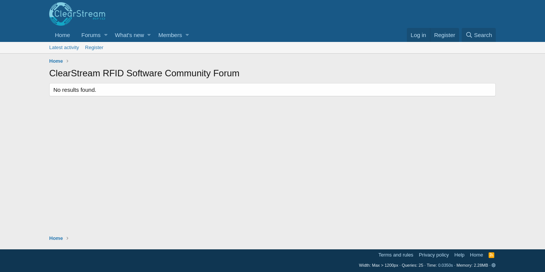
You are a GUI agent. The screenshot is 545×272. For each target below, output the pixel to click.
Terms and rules (395, 255)
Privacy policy (434, 255)
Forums (91, 35)
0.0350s (445, 265)
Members (170, 35)
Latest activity (64, 47)
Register (94, 47)
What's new (129, 35)
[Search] (479, 35)
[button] (105, 35)
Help (460, 255)
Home (62, 35)
